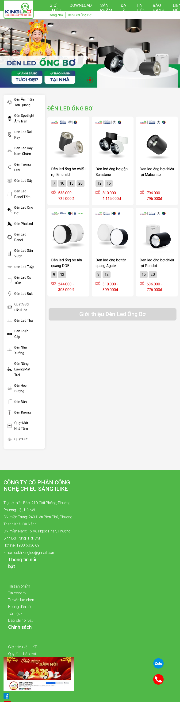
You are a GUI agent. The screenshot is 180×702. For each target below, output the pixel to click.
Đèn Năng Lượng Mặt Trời (18, 369)
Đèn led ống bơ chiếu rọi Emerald (68, 172)
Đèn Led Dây (20, 180)
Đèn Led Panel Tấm (19, 194)
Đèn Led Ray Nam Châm (20, 151)
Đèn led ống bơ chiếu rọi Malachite (157, 172)
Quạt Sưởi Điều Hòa (18, 307)
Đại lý (124, 8)
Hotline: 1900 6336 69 (21, 545)
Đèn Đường (19, 412)
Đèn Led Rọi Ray (19, 134)
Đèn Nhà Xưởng (17, 350)
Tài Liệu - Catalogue (16, 614)
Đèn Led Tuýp (20, 266)
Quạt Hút (17, 439)
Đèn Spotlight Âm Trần (20, 118)
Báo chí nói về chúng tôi (19, 621)
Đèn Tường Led (19, 167)
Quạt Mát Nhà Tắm (17, 425)
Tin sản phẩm (19, 586)
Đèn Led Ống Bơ (20, 210)
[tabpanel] (90, 53)
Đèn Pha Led (20, 223)
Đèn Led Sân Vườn (20, 253)
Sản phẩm (106, 8)
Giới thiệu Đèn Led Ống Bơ (112, 314)
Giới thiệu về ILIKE (22, 647)
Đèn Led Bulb (20, 293)
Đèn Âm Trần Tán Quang (20, 102)
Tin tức (140, 8)
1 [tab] (90, 80)
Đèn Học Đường (17, 388)
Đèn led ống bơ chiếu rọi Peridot (157, 263)
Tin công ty (17, 593)
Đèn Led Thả (20, 320)
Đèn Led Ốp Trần (19, 280)
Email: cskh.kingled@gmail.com (29, 552)
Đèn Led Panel (16, 237)
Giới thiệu (55, 8)
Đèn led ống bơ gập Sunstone (112, 172)
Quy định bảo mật (22, 654)
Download (81, 5)
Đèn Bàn (17, 401)
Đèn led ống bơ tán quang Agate (111, 263)
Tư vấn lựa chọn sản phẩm (21, 600)
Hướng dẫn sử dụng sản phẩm (21, 607)
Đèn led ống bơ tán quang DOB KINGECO (66, 263)
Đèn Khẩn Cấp (17, 334)
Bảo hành (159, 8)
